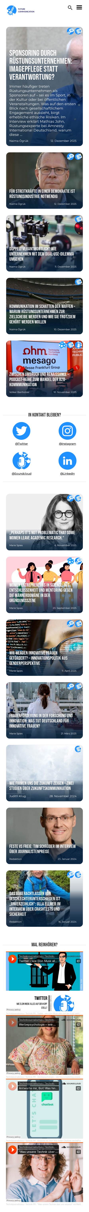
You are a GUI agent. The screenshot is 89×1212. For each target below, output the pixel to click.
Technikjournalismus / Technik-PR (21, 1013)
